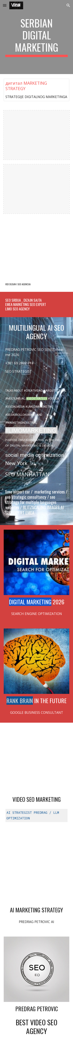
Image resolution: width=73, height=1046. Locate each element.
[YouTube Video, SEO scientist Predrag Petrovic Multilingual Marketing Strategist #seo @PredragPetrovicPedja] (36, 870)
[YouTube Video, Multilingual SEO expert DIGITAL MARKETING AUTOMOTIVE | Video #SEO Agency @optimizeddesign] (36, 760)
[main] (36, 37)
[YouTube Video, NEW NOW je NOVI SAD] (36, 247)
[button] (4, 5)
